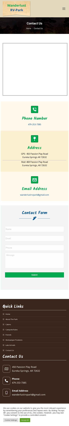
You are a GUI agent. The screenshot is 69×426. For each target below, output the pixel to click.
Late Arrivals (10, 345)
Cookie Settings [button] (11, 420)
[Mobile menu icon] (63, 8)
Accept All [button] (25, 420)
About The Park (12, 319)
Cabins (8, 324)
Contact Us (10, 350)
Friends (8, 335)
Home (8, 314)
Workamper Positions (14, 340)
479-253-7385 (19, 382)
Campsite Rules (12, 329)
